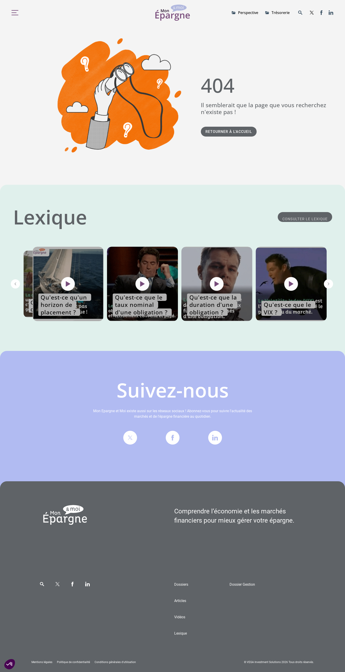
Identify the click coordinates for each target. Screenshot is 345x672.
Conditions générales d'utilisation (115, 662)
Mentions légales (41, 662)
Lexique (180, 633)
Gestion (242, 584)
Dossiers (181, 584)
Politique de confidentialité (73, 662)
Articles (180, 601)
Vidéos (179, 617)
